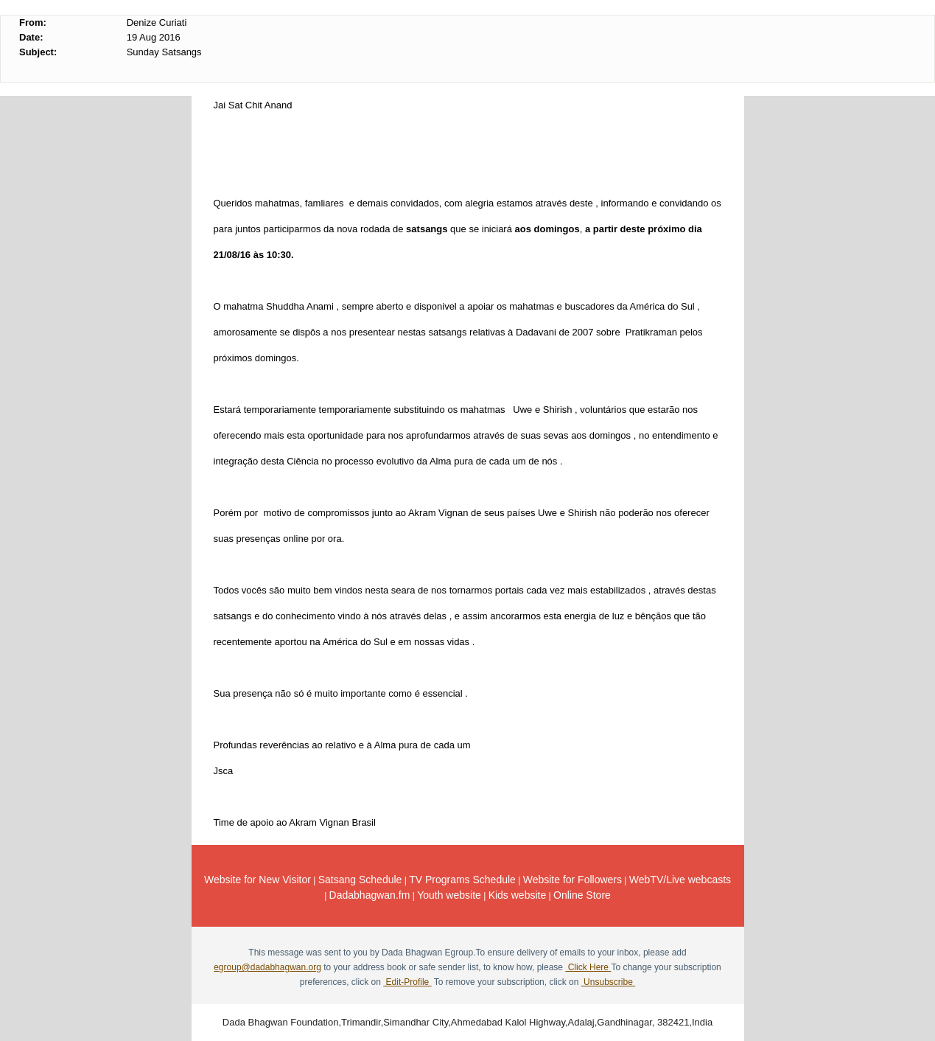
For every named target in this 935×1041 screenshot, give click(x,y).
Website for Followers (572, 879)
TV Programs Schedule (462, 879)
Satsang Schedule (360, 879)
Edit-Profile (407, 982)
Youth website (449, 895)
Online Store (582, 895)
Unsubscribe (608, 982)
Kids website (517, 895)
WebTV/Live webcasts (680, 879)
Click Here (588, 967)
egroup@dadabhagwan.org (267, 967)
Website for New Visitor (257, 879)
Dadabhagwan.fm (369, 895)
